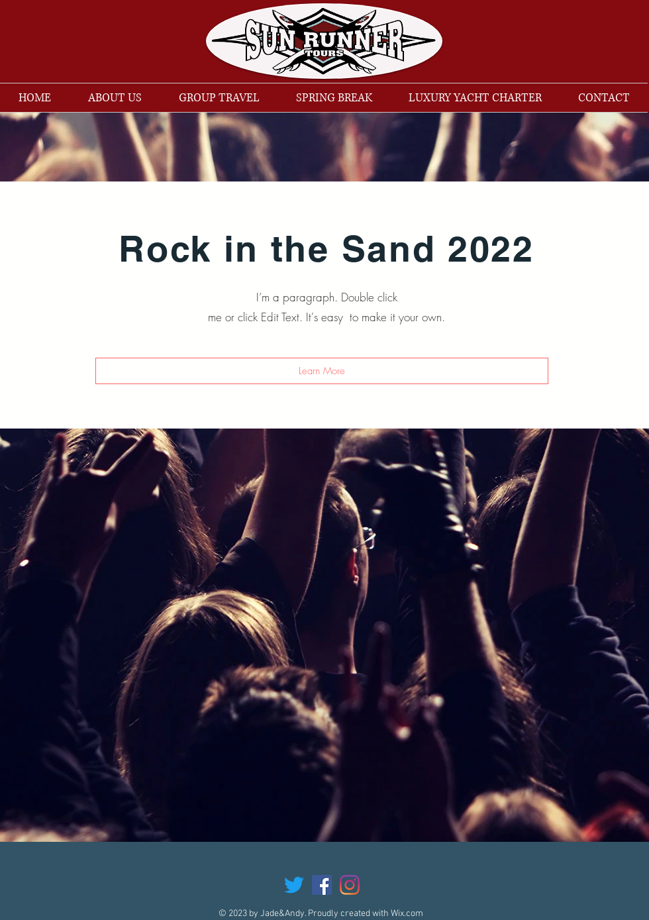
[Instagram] (350, 885)
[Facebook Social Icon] (322, 885)
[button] (321, 371)
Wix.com (407, 913)
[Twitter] (294, 885)
